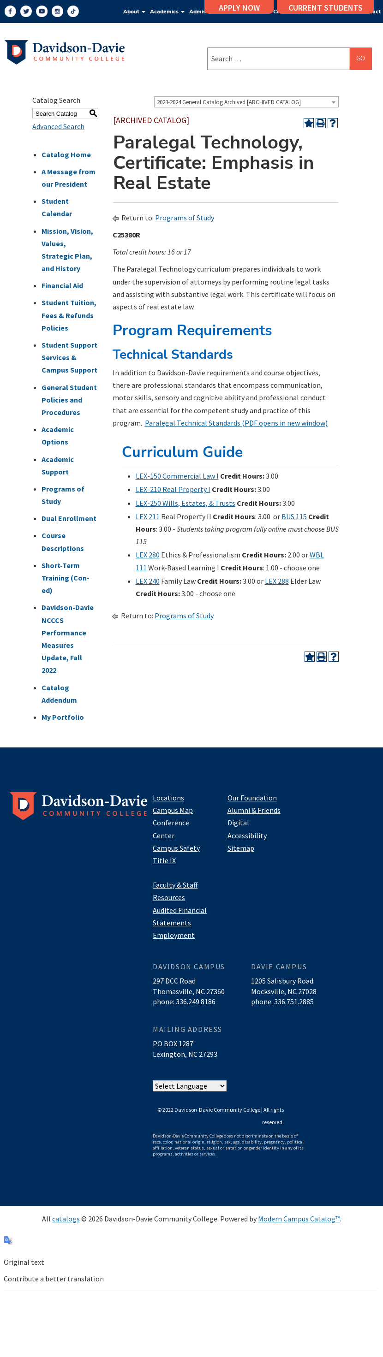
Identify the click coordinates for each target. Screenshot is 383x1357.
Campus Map (173, 810)
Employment (174, 935)
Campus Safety (176, 848)
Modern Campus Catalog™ (299, 1218)
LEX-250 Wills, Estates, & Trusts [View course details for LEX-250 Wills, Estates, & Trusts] (185, 503)
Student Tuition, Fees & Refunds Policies (69, 315)
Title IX (164, 860)
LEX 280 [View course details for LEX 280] (148, 554)
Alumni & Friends (254, 810)
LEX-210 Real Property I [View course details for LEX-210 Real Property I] (173, 489)
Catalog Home (66, 154)
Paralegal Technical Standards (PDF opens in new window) (236, 422)
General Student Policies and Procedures (69, 400)
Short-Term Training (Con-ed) (66, 578)
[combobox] (246, 101)
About (134, 11)
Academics (167, 11)
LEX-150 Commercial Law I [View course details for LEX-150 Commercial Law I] (177, 475)
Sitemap (240, 848)
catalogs (66, 1218)
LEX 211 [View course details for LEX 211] (148, 516)
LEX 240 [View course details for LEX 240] (148, 581)
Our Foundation (252, 797)
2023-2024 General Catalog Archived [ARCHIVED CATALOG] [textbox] (229, 102)
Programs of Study (184, 217)
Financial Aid (62, 285)
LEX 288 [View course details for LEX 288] (277, 581)
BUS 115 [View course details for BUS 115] (294, 516)
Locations (168, 797)
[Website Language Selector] (190, 1085)
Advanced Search (58, 126)
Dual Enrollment (69, 518)
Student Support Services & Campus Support (69, 357)
